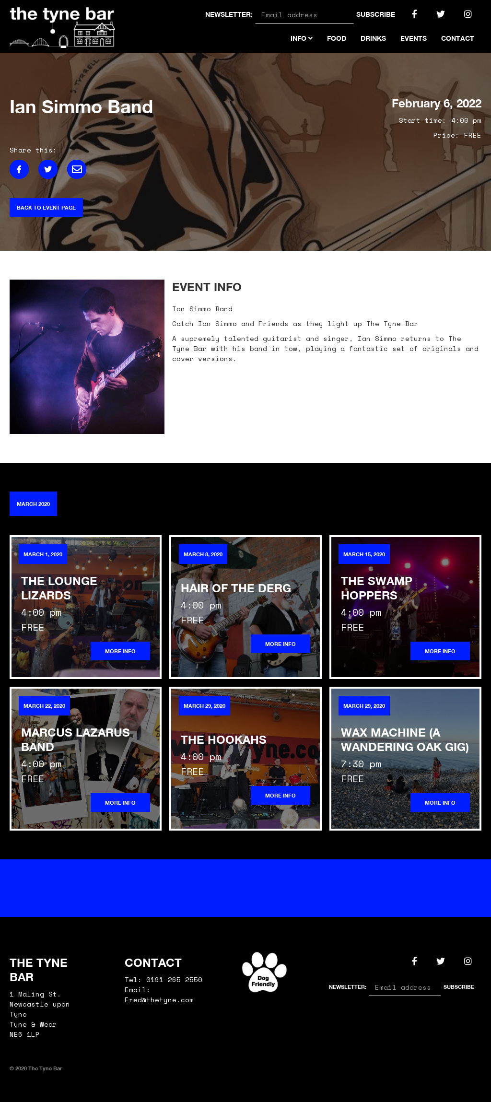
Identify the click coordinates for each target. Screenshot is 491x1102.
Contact (457, 38)
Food (336, 38)
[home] (62, 26)
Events (413, 38)
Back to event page (46, 207)
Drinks (373, 38)
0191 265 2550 (174, 979)
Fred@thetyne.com (159, 1000)
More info (120, 651)
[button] (301, 35)
